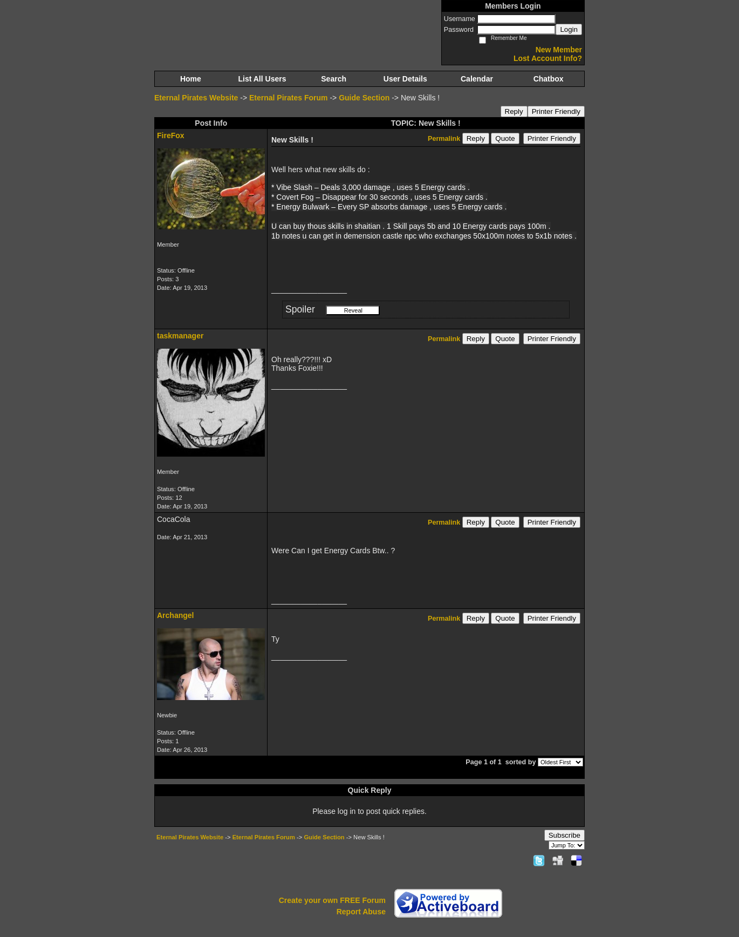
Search (333, 78)
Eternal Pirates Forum (288, 97)
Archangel (175, 615)
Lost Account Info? (548, 58)
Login (569, 29)
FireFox (170, 135)
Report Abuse (361, 911)
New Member (559, 49)
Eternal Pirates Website (196, 97)
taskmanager (180, 335)
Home (190, 78)
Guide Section (364, 97)
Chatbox (548, 78)
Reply (514, 111)
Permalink (444, 138)
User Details (405, 78)
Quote (505, 138)
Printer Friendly (556, 111)
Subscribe (564, 835)
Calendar (477, 78)
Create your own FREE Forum (332, 900)
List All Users (262, 78)
